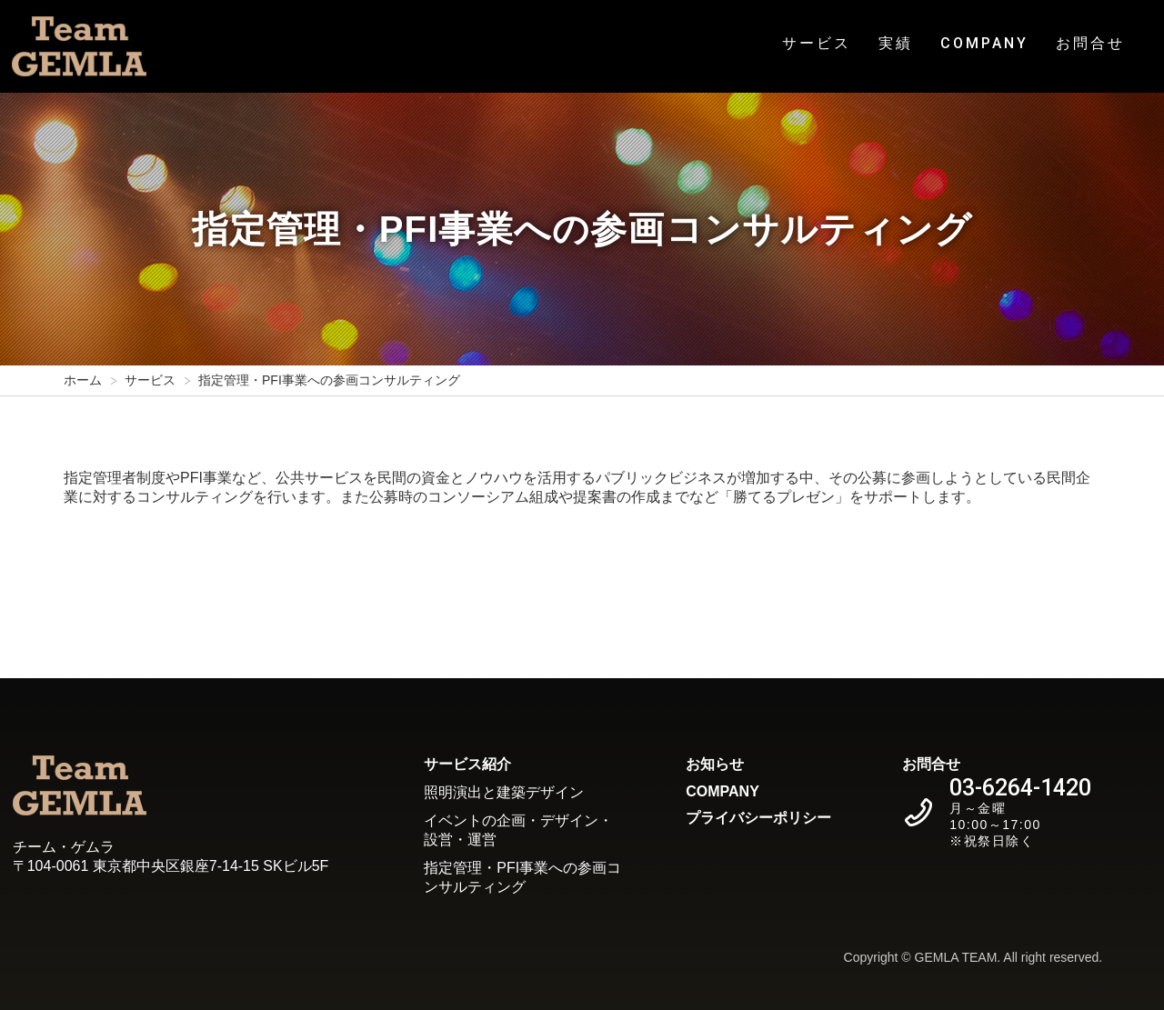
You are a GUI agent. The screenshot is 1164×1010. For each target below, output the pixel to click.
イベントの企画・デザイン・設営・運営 (518, 830)
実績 (895, 43)
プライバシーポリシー (758, 817)
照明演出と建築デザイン (504, 792)
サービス (816, 43)
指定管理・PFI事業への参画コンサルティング (522, 877)
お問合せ (1090, 43)
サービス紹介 (467, 764)
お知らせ (715, 764)
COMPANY (984, 43)
